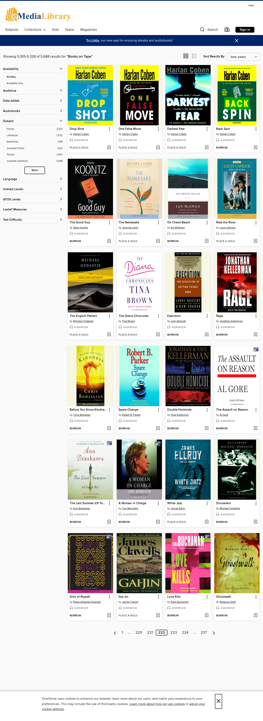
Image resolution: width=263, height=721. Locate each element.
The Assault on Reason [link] (232, 410)
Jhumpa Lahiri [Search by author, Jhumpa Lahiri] (130, 227)
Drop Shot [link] (77, 129)
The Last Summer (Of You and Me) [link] (88, 503)
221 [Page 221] (150, 632)
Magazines (88, 29)
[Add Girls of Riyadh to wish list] (109, 615)
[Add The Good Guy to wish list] (109, 241)
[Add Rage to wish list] (255, 335)
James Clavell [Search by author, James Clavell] (130, 602)
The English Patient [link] (83, 316)
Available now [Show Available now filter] (15, 83)
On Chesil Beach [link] (178, 222)
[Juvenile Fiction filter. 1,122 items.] (35, 148)
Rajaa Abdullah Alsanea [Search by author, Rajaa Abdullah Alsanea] (87, 602)
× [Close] (218, 701)
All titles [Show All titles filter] (11, 77)
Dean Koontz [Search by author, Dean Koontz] (80, 227)
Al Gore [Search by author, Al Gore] (224, 415)
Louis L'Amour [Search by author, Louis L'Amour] (228, 227)
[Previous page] (115, 632)
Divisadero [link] (223, 503)
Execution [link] (174, 316)
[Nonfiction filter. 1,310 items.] (35, 142)
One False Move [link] (130, 129)
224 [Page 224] (185, 632)
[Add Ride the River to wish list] (255, 241)
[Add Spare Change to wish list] (157, 428)
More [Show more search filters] (35, 170)
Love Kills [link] (174, 597)
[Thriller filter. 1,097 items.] (35, 155)
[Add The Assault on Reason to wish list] (255, 428)
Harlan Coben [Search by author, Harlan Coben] (81, 134)
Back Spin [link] (223, 129)
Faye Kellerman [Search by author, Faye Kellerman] (180, 415)
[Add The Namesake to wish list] (157, 241)
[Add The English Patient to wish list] (109, 335)
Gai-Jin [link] (123, 597)
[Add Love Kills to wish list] (206, 615)
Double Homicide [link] (179, 410)
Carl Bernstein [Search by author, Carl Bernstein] (130, 508)
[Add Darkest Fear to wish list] (206, 148)
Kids (55, 29)
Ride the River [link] (225, 222)
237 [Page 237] (204, 632)
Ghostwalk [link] (223, 597)
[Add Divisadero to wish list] (255, 522)
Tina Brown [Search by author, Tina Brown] (128, 321)
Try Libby (92, 40)
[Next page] (214, 632)
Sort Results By (214, 56)
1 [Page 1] (122, 632)
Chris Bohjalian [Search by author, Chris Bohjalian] (81, 415)
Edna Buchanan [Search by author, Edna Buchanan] (180, 602)
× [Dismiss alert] (236, 40)
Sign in (245, 29)
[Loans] (227, 30)
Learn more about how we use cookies (157, 704)
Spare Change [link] (128, 410)
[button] (208, 30)
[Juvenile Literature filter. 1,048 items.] (35, 161)
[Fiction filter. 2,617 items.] (35, 129)
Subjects (11, 29)
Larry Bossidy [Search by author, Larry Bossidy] (178, 321)
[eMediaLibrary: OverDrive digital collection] (39, 14)
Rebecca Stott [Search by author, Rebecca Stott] (228, 602)
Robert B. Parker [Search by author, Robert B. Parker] (131, 415)
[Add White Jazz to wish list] (206, 522)
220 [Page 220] (138, 632)
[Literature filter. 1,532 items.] (35, 135)
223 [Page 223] (173, 632)
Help (251, 5)
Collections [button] (35, 29)
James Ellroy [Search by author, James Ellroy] (178, 508)
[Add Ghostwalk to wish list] (255, 615)
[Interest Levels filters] (33, 189)
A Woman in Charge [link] (132, 503)
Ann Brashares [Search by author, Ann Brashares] (81, 508)
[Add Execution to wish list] (206, 335)
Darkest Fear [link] (176, 129)
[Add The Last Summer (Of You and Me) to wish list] (109, 522)
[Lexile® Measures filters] (33, 210)
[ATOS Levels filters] (33, 200)
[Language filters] (33, 179)
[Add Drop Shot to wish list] (109, 148)
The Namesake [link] (129, 222)
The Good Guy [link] (80, 222)
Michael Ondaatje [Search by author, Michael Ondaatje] (83, 321)
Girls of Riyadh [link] (80, 597)
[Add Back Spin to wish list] (255, 148)
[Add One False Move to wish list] (157, 148)
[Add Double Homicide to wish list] (206, 428)
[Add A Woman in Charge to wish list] (157, 522)
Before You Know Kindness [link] (88, 410)
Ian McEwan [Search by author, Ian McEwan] (178, 227)
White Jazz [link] (174, 503)
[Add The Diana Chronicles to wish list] (157, 335)
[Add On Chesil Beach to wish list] (206, 241)
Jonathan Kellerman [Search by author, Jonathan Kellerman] (231, 321)
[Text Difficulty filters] (33, 220)
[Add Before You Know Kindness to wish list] (109, 428)
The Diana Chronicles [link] (134, 316)
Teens (69, 29)
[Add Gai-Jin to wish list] (157, 615)
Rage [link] (219, 316)
